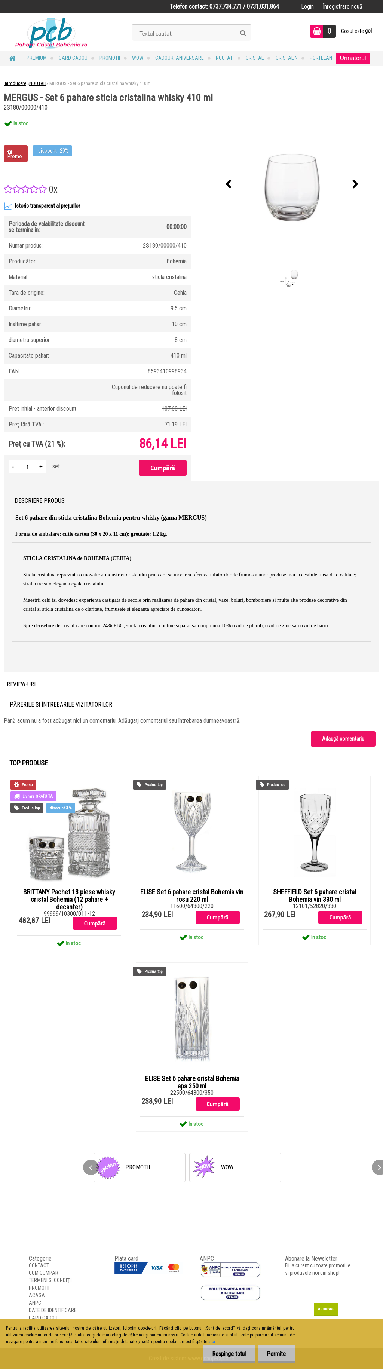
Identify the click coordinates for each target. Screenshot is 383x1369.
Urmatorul (353, 58)
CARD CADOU (73, 58)
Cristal (255, 58)
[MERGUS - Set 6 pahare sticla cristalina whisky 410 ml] (292, 184)
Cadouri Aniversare (179, 58)
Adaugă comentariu (343, 738)
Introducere (15, 83)
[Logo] (51, 32)
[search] (242, 33)
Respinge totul (228, 1353)
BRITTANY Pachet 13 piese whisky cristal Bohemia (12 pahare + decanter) (69, 899)
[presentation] (228, 184)
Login (307, 6)
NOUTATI (225, 58)
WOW (137, 58)
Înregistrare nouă (342, 6)
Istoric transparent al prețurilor (42, 206)
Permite (275, 1353)
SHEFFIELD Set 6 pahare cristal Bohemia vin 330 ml (314, 895)
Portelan (321, 58)
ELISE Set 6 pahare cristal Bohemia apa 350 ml (192, 1082)
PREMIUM (37, 58)
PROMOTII (109, 58)
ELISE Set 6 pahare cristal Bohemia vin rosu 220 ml (191, 895)
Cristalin (287, 58)
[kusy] (27, 466)
